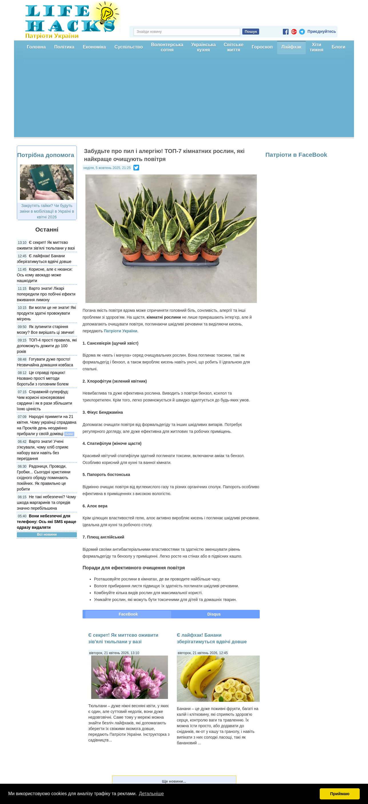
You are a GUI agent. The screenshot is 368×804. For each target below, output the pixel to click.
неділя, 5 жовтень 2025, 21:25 (107, 168)
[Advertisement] (184, 97)
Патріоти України (120, 331)
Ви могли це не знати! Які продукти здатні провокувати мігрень (46, 313)
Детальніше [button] (151, 793)
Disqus (214, 614)
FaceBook (128, 614)
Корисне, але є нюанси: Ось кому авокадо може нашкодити (45, 275)
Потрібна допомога (45, 155)
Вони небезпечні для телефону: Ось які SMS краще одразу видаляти (46, 522)
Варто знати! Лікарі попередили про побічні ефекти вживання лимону (46, 294)
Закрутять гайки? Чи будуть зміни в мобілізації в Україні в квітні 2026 (47, 211)
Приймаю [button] (339, 793)
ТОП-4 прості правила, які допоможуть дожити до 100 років (47, 346)
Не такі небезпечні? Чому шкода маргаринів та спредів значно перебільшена (46, 502)
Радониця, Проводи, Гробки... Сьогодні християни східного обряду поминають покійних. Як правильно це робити (43, 477)
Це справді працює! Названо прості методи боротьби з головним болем (43, 378)
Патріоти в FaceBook (296, 154)
